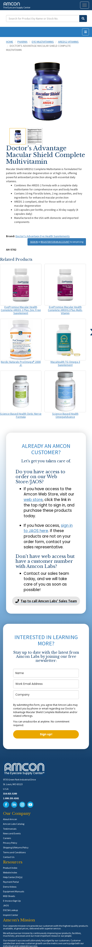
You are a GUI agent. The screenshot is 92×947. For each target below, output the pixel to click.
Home (9, 42)
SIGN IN (34, 241)
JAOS (6, 905)
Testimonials (9, 828)
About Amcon (10, 819)
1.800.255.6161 (11, 798)
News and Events (12, 833)
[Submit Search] (83, 18)
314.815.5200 (10, 793)
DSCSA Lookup (10, 910)
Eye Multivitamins (43, 42)
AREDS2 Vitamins (68, 42)
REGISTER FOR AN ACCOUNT (55, 241)
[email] (46, 684)
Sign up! (46, 734)
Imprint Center (10, 914)
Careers (7, 838)
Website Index (10, 872)
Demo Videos (9, 886)
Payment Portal (11, 881)
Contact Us (8, 857)
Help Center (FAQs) (12, 877)
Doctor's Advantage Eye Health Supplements (43, 236)
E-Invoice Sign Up (12, 900)
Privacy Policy (10, 842)
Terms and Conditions (14, 852)
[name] (46, 673)
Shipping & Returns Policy (16, 847)
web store (33, 499)
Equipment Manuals (13, 891)
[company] (46, 694)
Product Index (10, 867)
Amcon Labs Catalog (13, 823)
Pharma (22, 42)
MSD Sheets (9, 896)
